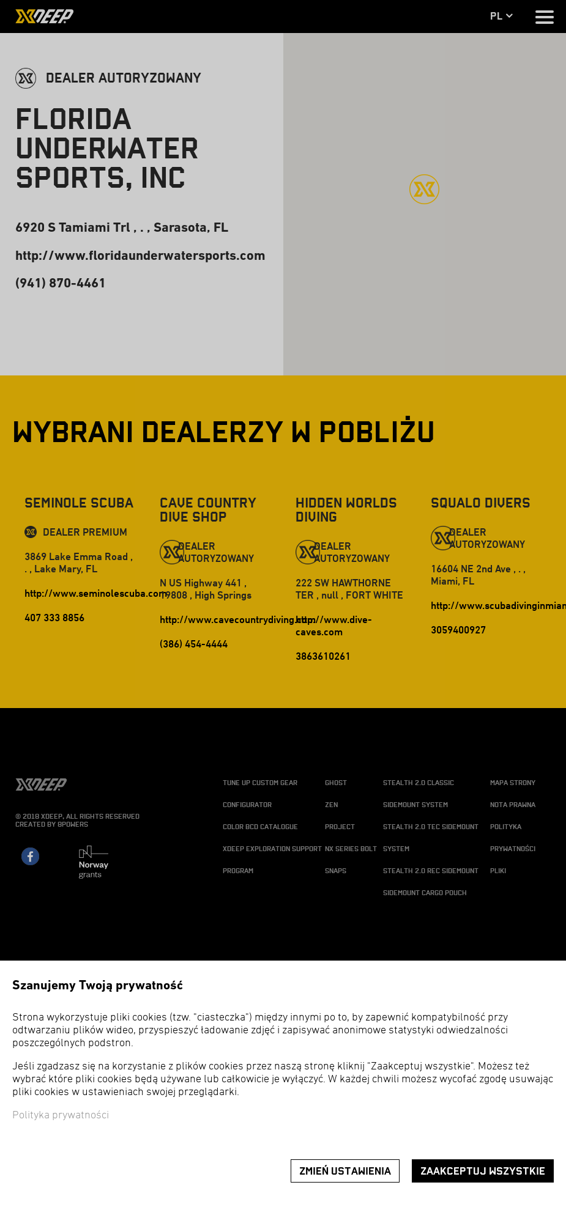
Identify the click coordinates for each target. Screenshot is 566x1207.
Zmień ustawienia (345, 1171)
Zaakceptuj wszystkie (482, 1171)
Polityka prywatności (60, 1115)
